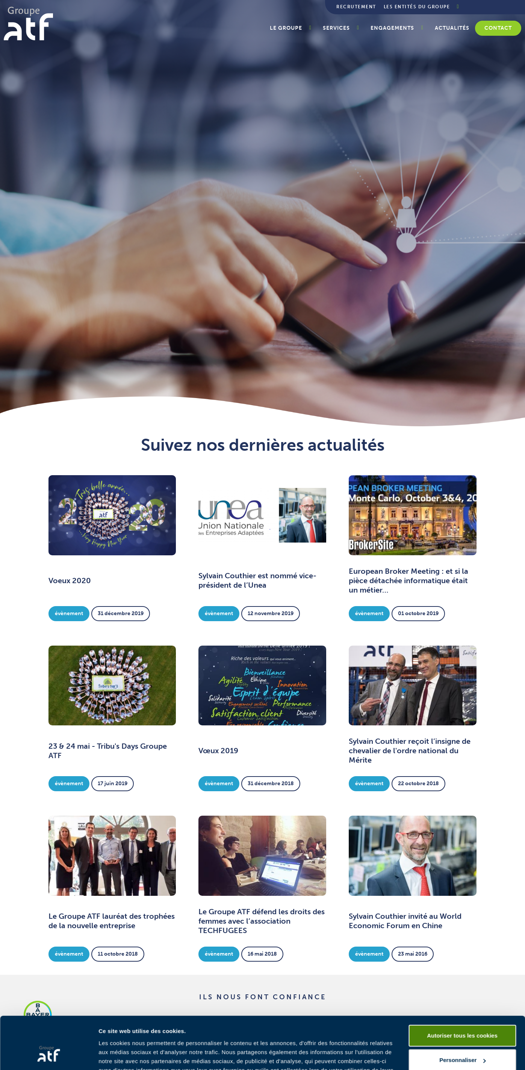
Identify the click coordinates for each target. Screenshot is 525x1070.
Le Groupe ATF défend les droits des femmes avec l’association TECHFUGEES (261, 921)
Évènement (69, 613)
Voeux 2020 (69, 580)
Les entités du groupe (417, 6)
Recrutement (356, 6)
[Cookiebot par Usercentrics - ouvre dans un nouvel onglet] (49, 1055)
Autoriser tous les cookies (462, 991)
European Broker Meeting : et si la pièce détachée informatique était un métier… (408, 580)
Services (336, 28)
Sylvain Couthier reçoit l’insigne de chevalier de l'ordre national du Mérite (410, 751)
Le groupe (286, 28)
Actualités (452, 28)
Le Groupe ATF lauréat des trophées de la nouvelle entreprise (111, 921)
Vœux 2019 (218, 750)
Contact (498, 28)
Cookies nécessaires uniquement (462, 1040)
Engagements (392, 28)
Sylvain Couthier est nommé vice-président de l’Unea (257, 580)
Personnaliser (462, 1015)
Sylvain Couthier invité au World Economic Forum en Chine (405, 921)
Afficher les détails (123, 1055)
